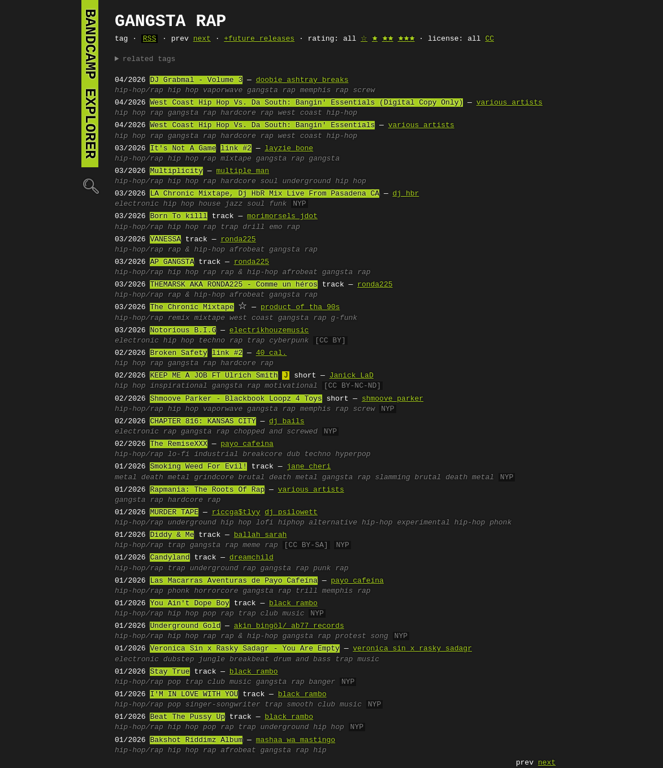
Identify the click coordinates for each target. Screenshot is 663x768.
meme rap (260, 545)
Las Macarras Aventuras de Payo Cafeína (233, 581)
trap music (357, 659)
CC (489, 39)
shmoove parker (392, 399)
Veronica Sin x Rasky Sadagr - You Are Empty (244, 649)
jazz (233, 204)
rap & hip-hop (196, 250)
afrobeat (247, 250)
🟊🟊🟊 (406, 39)
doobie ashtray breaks (302, 80)
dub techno (309, 454)
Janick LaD (352, 376)
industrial (216, 454)
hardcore (237, 181)
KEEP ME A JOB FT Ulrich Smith (214, 376)
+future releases (259, 39)
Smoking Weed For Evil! (198, 467)
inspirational (178, 386)
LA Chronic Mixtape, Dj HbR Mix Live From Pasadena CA (264, 194)
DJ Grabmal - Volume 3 (196, 80)
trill (307, 591)
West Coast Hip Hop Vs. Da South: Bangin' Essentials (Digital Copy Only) (306, 103)
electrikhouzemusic (269, 331)
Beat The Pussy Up (187, 717)
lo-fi (179, 454)
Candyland (169, 558)
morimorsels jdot (282, 216)
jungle (211, 659)
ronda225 (237, 240)
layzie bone (289, 149)
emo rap (284, 227)
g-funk (344, 318)
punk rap (330, 568)
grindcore (213, 477)
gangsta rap (271, 90)
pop (209, 614)
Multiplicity (176, 171)
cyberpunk (289, 341)
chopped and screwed (276, 432)
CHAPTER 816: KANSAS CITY (202, 421)
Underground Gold (185, 626)
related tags (149, 59)
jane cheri (309, 467)
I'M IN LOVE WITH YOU (194, 694)
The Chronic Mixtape (191, 307)
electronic (137, 204)
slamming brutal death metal (434, 477)
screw (364, 90)
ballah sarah (260, 535)
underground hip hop (324, 181)
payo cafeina (247, 444)
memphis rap (324, 90)
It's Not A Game (183, 149)
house (209, 204)
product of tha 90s (300, 307)
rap (156, 113)
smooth (300, 705)
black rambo (293, 603)
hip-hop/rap (139, 90)
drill (253, 227)
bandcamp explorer (90, 83)
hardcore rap (247, 113)
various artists (509, 103)
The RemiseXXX (178, 444)
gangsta (324, 159)
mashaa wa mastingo (295, 740)
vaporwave (222, 90)
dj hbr (405, 194)
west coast (251, 318)
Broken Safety (178, 353)
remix (179, 318)
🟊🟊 (387, 39)
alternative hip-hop (350, 523)
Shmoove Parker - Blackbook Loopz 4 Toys (236, 399)
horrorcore (216, 591)
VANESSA (165, 240)
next (202, 39)
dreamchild (251, 558)
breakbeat (249, 659)
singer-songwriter (223, 705)
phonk (500, 523)
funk (278, 204)
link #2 (236, 149)
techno (211, 341)
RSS (149, 39)
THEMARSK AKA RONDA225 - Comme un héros (233, 285)
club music (283, 614)
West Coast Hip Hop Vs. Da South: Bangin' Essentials (262, 125)
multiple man (242, 171)
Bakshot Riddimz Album (196, 740)
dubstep (178, 659)
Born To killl (178, 216)
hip (319, 750)
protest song (361, 636)
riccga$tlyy (236, 512)
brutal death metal (277, 477)
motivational (291, 386)
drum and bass (302, 659)
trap (229, 227)
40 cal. (271, 353)
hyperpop (352, 454)
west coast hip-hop (317, 113)
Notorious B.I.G (183, 331)
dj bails (286, 421)
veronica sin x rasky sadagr (412, 649)
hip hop (183, 90)
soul (269, 181)
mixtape (236, 159)
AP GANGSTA (172, 262)
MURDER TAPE (174, 512)
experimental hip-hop (441, 523)
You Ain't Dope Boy (189, 603)
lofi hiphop (280, 523)
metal (126, 477)
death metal (165, 477)
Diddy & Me (172, 535)
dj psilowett (291, 512)
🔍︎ (90, 185)
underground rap (223, 568)
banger (322, 682)
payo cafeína (357, 581)
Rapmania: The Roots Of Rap (207, 490)
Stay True (169, 672)
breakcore (262, 454)
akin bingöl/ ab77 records (289, 626)
